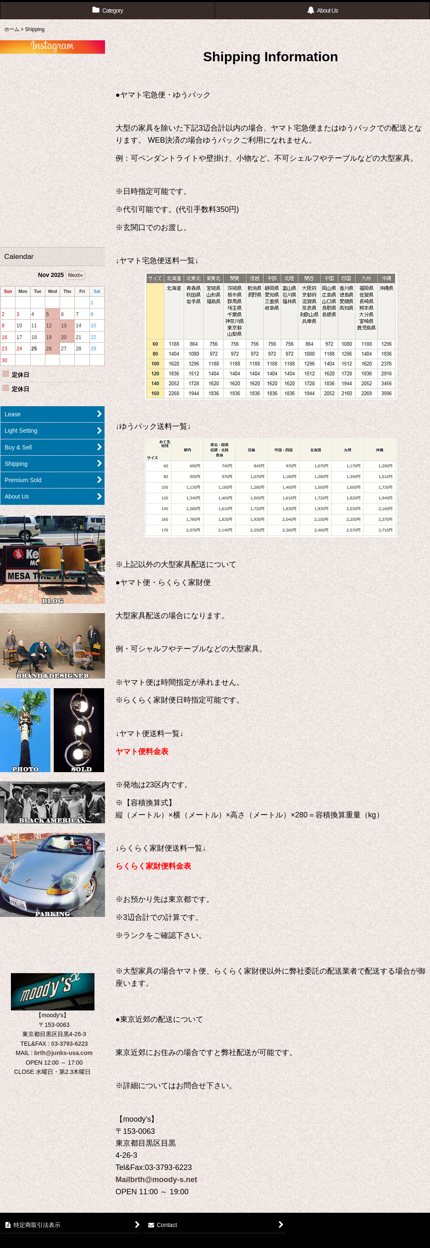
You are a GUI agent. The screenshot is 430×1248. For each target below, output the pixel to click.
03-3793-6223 (69, 1043)
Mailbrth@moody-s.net (156, 1179)
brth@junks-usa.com (63, 1053)
